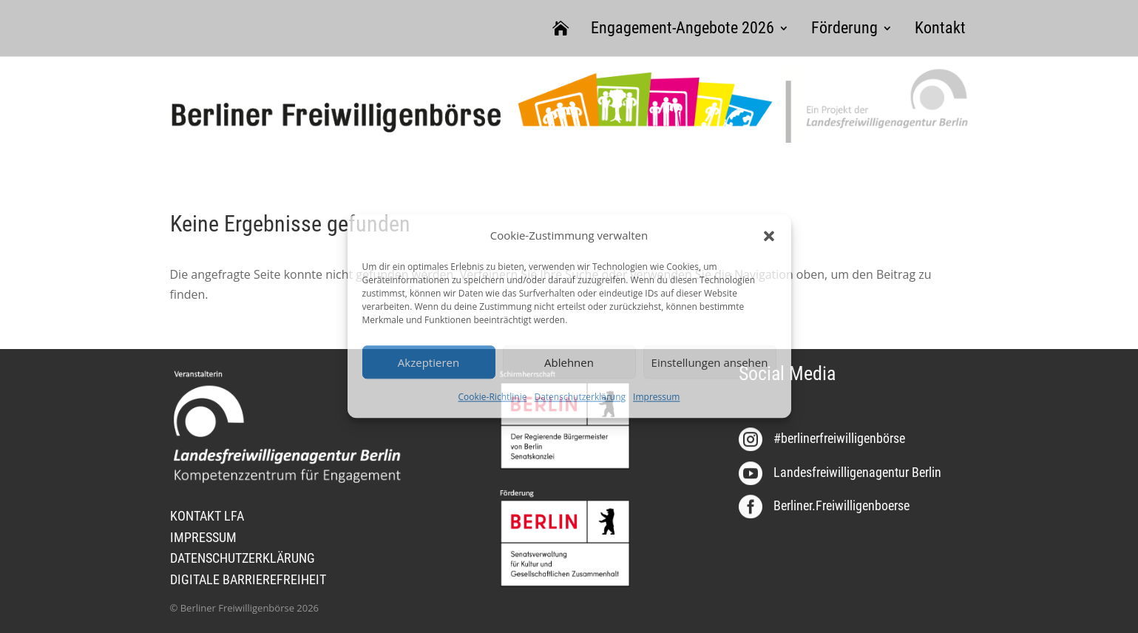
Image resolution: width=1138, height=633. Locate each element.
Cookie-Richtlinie (492, 397)
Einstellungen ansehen (709, 362)
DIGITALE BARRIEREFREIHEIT (248, 579)
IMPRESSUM (203, 537)
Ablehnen (569, 362)
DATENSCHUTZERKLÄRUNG (242, 558)
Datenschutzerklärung (580, 397)
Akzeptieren (428, 362)
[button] (769, 236)
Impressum (656, 397)
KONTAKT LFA (207, 516)
